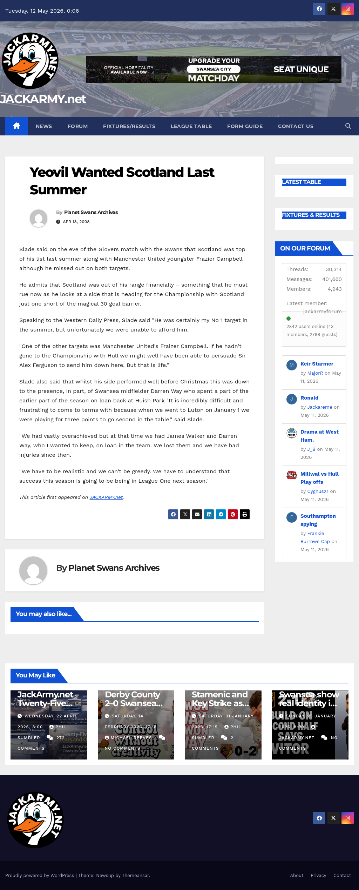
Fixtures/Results (129, 126)
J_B (311, 449)
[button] (348, 126)
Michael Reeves (129, 737)
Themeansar (135, 875)
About (296, 875)
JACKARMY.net (43, 99)
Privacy (318, 875)
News (44, 126)
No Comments (123, 748)
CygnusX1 (317, 491)
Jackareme (319, 407)
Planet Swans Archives (90, 212)
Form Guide (245, 126)
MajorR (315, 373)
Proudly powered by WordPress (40, 875)
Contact (342, 875)
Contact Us (295, 126)
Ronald (309, 398)
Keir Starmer (316, 364)
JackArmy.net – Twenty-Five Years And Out (48, 703)
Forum (78, 126)
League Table (191, 126)
